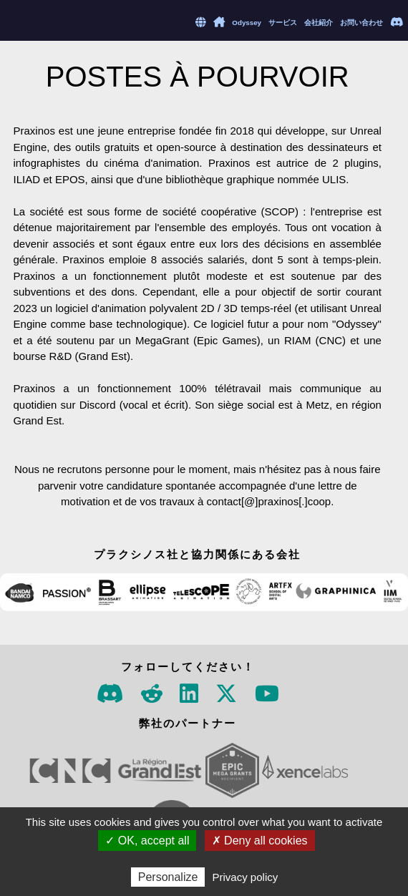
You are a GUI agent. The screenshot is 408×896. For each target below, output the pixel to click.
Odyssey (246, 22)
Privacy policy (245, 877)
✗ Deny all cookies (260, 840)
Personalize (168, 877)
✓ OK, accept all (147, 840)
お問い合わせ (361, 22)
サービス (282, 22)
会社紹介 (318, 22)
